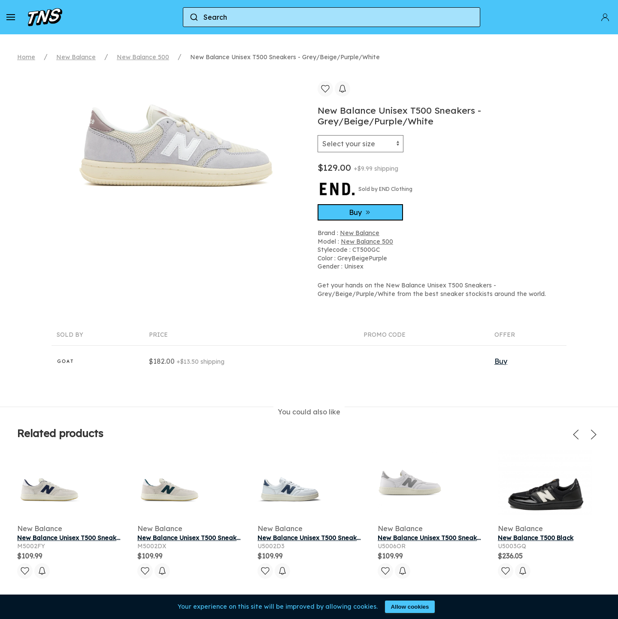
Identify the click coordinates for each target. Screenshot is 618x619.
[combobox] (331, 17)
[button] (10, 17)
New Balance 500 (143, 57)
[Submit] (193, 17)
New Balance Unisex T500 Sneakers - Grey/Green (213, 538)
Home (26, 57)
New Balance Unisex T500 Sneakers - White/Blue (332, 538)
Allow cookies (410, 607)
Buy (360, 212)
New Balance (76, 57)
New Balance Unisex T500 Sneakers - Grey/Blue (90, 538)
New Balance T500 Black (535, 538)
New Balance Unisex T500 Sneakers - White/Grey (453, 538)
